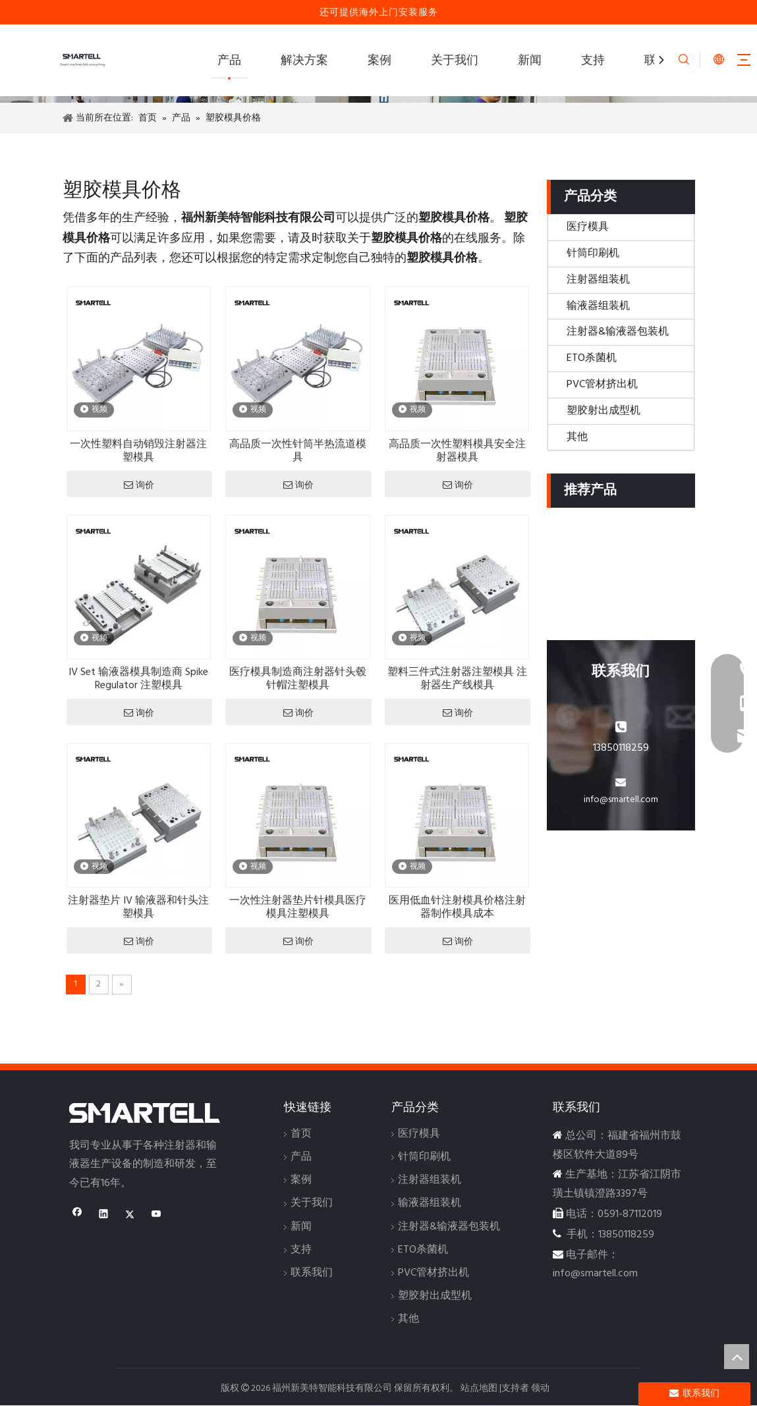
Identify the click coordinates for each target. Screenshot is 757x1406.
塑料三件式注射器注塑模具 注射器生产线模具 (457, 679)
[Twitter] (130, 1216)
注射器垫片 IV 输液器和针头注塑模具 (138, 907)
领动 (540, 1388)
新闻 (530, 60)
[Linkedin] (104, 1216)
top (736, 1356)
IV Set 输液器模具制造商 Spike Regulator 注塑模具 (138, 679)
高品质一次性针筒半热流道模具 (297, 451)
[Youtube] (156, 1216)
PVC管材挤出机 (602, 384)
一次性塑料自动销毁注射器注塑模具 (138, 451)
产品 (229, 60)
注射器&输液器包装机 (618, 331)
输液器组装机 (598, 306)
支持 (593, 60)
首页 (301, 1134)
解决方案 (304, 60)
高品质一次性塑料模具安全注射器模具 (457, 451)
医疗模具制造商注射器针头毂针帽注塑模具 (297, 679)
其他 (577, 437)
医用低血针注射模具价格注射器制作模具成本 (457, 907)
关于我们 (454, 60)
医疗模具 (588, 227)
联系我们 (312, 1273)
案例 (379, 60)
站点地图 (479, 1388)
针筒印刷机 (593, 253)
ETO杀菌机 (592, 358)
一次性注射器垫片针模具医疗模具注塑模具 (297, 907)
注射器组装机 (598, 279)
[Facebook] (77, 1216)
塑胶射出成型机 (603, 410)
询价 (139, 484)
